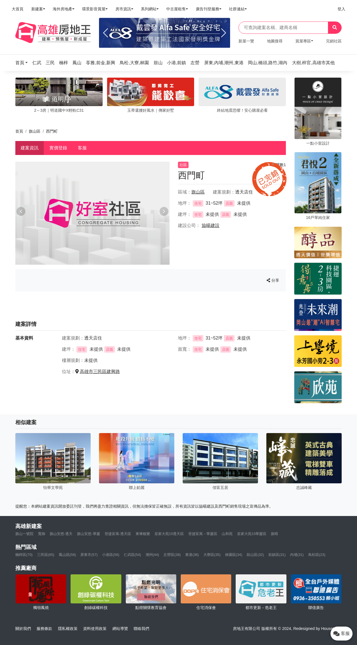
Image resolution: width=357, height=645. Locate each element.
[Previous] (105, 33)
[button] (23, 62)
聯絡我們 (141, 628)
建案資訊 (29, 147)
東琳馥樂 (143, 534)
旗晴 (274, 534)
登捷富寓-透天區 (118, 534)
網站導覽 (120, 628)
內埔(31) (297, 555)
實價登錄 (58, 147)
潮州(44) (152, 555)
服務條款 (44, 628)
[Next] (223, 33)
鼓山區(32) (255, 555)
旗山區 (34, 131)
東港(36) (192, 555)
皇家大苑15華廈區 (251, 534)
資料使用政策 (95, 628)
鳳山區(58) (67, 555)
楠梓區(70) (24, 555)
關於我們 (23, 628)
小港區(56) (110, 555)
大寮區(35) (212, 555)
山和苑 (227, 534)
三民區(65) (45, 555)
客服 (82, 147)
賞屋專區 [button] (303, 41)
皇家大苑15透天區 (169, 534)
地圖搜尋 (275, 41)
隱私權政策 (68, 628)
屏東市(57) (89, 555)
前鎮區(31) (277, 555)
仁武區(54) (132, 555)
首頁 (19, 131)
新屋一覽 (246, 41)
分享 (273, 280)
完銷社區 (334, 41)
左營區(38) (172, 555)
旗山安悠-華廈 (88, 534)
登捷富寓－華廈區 (202, 534)
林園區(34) (233, 555)
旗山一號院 (24, 534)
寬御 (41, 534)
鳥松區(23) (316, 555)
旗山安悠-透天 (61, 534)
